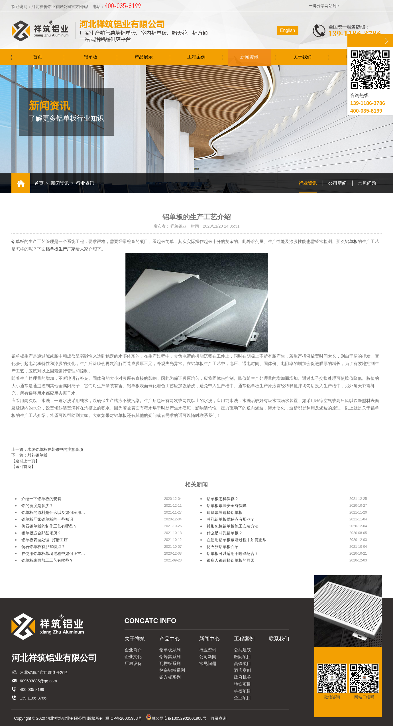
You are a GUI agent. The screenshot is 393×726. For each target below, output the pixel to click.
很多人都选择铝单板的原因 (230, 560)
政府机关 (242, 677)
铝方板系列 (170, 677)
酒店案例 (242, 670)
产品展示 (144, 56)
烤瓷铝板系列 (172, 670)
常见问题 (367, 183)
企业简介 (133, 649)
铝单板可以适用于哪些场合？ (232, 553)
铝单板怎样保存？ (223, 498)
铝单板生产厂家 (61, 249)
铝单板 (90, 56)
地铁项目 (242, 684)
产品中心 (169, 639)
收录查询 (219, 718)
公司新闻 (337, 183)
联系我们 (279, 639)
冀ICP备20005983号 (123, 718)
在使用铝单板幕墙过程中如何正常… (238, 540)
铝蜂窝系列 (170, 656)
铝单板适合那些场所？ (41, 533)
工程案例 (196, 56)
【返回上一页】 (25, 461)
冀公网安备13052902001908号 (179, 718)
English (287, 30)
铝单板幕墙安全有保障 (227, 505)
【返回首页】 (23, 466)
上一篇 (47, 449)
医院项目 (242, 656)
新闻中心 (209, 639)
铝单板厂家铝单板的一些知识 (47, 519)
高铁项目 (242, 663)
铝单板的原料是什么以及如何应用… (53, 512)
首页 (37, 56)
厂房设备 (133, 663)
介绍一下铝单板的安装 (41, 498)
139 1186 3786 (33, 698)
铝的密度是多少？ (37, 505)
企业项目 (242, 697)
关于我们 (302, 56)
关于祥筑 (135, 639)
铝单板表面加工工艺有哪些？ (47, 560)
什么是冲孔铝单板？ (225, 533)
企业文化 (133, 656)
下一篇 (29, 455)
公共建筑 (242, 649)
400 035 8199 (32, 689)
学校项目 (242, 690)
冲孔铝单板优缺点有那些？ (230, 519)
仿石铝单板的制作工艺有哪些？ (49, 526)
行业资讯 (308, 183)
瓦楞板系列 (170, 663)
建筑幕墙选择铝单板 (225, 512)
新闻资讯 (249, 56)
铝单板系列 (170, 649)
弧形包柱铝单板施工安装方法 (232, 526)
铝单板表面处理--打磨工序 (44, 540)
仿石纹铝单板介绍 (223, 546)
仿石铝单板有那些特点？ (43, 546)
